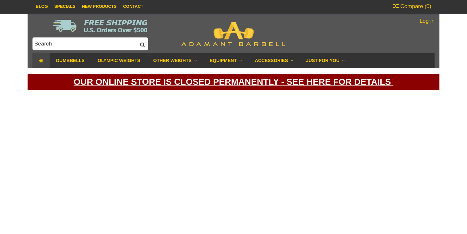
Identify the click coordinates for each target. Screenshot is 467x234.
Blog (42, 6)
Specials (65, 6)
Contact (133, 6)
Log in (426, 21)
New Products (99, 6)
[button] (325, 60)
